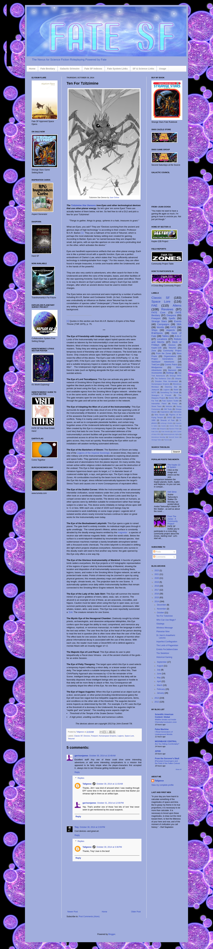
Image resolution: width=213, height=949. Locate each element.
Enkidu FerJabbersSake (167, 649)
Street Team (156, 406)
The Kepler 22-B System (174, 466)
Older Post (136, 912)
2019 (157, 582)
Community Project (172, 350)
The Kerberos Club (163, 379)
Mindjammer (156, 367)
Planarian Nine (163, 631)
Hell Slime (172, 492)
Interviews (177, 412)
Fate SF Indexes (93, 68)
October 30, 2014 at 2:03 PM (92, 827)
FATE (173, 327)
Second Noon (174, 437)
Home (32, 68)
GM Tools (168, 409)
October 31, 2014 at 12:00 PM (110, 803)
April (159, 681)
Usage (162, 68)
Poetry (174, 404)
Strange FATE (175, 376)
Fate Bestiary (47, 68)
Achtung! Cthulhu (166, 423)
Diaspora (171, 315)
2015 (157, 597)
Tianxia (166, 440)
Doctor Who (174, 398)
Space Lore (129, 736)
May (159, 677)
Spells (172, 318)
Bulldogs (170, 373)
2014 (157, 601)
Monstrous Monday (158, 437)
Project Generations (162, 359)
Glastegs (160, 624)
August (160, 666)
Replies (81, 778)
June (159, 673)
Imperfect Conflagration (166, 641)
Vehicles (169, 406)
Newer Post (72, 912)
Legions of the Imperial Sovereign (93, 453)
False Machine (162, 729)
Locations (162, 339)
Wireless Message (164, 628)
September (162, 662)
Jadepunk (155, 390)
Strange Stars (159, 321)
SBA (179, 324)
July (159, 670)
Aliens (177, 305)
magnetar (122, 532)
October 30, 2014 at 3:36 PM (109, 847)
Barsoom (172, 370)
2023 (157, 570)
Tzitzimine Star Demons (83, 205)
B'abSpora (157, 333)
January (161, 693)
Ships (154, 330)
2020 (157, 578)
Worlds (160, 327)
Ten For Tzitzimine (164, 616)
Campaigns (163, 324)
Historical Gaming (164, 657)
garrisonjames (81, 756)
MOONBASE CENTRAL (166, 741)
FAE (154, 305)
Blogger (111, 934)
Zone (153, 350)
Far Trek (154, 401)
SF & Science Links (143, 68)
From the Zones (163, 353)
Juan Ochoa (114, 197)
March (160, 685)
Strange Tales (156, 440)
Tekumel (71, 739)
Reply (77, 772)
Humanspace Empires (107, 736)
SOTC (153, 392)
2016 (157, 594)
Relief (176, 390)
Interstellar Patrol (158, 404)
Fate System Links (117, 68)
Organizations (170, 356)
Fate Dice (154, 431)
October (161, 612)
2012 (157, 702)
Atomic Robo (174, 426)
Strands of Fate (167, 420)
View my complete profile (162, 785)
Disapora (163, 429)
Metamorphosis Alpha (171, 434)
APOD (158, 751)
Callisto (154, 429)
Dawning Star (171, 387)
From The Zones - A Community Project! (173, 520)
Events (177, 321)
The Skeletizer (162, 653)
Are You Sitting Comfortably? (167, 744)
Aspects (170, 330)
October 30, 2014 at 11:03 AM (110, 784)
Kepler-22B (156, 348)
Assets (163, 426)
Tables (165, 336)
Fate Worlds (165, 431)
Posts (157, 552)
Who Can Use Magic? (166, 620)
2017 (157, 590)
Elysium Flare (174, 429)
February (161, 689)
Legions (120, 736)
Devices (87, 736)
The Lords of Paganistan (167, 645)
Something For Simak (169, 392)
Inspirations (165, 412)
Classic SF (78, 736)
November (162, 609)
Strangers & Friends (161, 395)
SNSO (169, 417)
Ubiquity (178, 379)
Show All (178, 769)
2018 (157, 586)
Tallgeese (80, 732)
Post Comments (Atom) (89, 916)
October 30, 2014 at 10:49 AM (102, 756)
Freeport (94, 736)
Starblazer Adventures (162, 362)
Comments (159, 557)
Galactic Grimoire (70, 68)
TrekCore (155, 364)
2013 (157, 698)
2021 (157, 574)
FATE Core (158, 312)
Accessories (156, 373)
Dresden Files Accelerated (166, 381)
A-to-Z (178, 336)
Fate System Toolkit (170, 401)
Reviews (167, 309)
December (162, 605)
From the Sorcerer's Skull (167, 758)
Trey (77, 827)
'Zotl (70, 612)
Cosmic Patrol (171, 364)
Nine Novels (160, 415)
